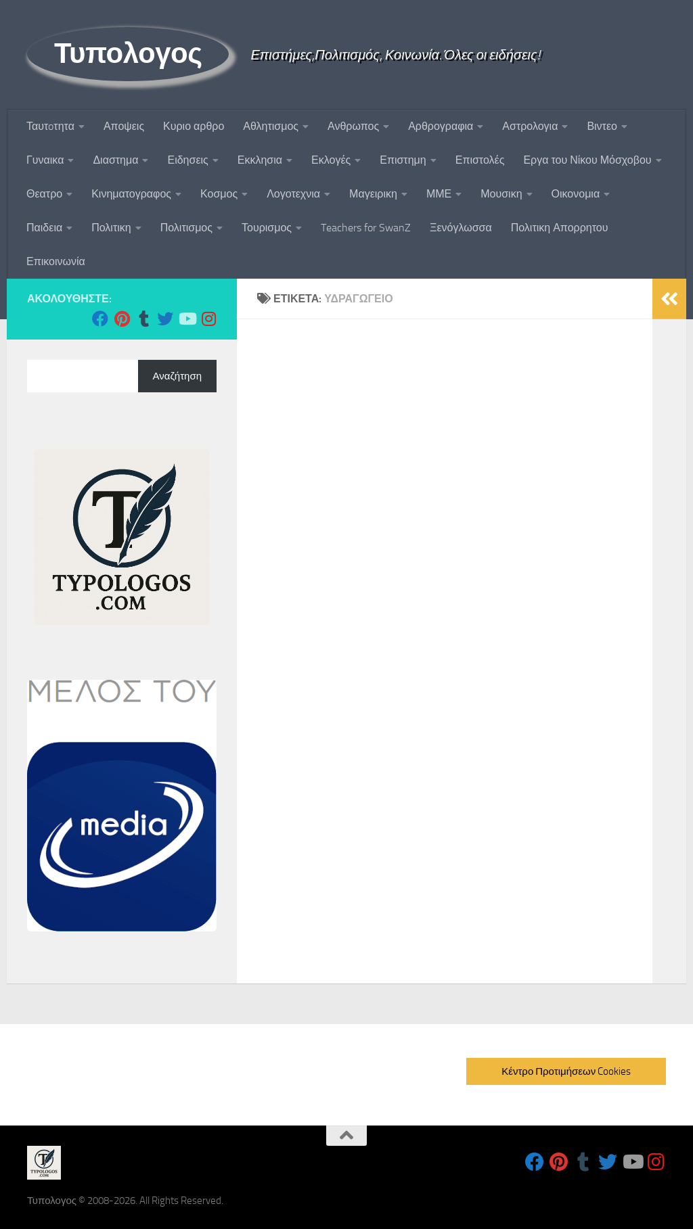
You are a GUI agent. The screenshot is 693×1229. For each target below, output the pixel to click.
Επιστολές (480, 160)
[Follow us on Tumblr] (143, 318)
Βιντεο (602, 126)
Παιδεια (44, 227)
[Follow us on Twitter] (165, 318)
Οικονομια (576, 193)
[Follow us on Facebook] (100, 318)
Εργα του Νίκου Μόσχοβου (587, 160)
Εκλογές (331, 160)
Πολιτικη (111, 227)
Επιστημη (403, 160)
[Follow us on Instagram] (208, 318)
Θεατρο (44, 193)
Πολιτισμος (186, 227)
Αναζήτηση (177, 376)
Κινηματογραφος (131, 193)
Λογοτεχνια (293, 193)
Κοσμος (219, 193)
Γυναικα (45, 160)
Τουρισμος (267, 227)
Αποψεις (124, 126)
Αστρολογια (530, 126)
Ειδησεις (187, 160)
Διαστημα (115, 160)
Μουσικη (501, 193)
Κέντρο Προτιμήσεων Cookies (566, 1071)
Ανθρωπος (353, 126)
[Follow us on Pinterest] (122, 318)
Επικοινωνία (55, 261)
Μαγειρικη (373, 193)
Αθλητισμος (270, 126)
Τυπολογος (128, 53)
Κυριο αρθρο (193, 126)
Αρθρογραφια (440, 126)
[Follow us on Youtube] (187, 318)
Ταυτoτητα (50, 126)
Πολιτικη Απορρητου (559, 227)
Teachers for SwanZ (366, 227)
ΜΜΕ (438, 193)
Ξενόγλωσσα (461, 227)
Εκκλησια (260, 160)
